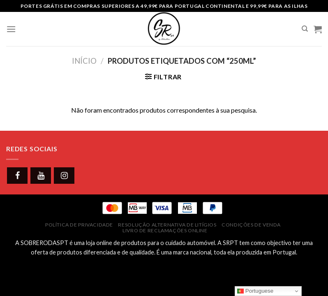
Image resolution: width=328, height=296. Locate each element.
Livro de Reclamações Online (165, 230)
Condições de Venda (251, 225)
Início (84, 60)
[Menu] (11, 29)
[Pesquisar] (305, 29)
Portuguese (255, 291)
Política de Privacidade (79, 225)
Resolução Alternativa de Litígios (167, 225)
